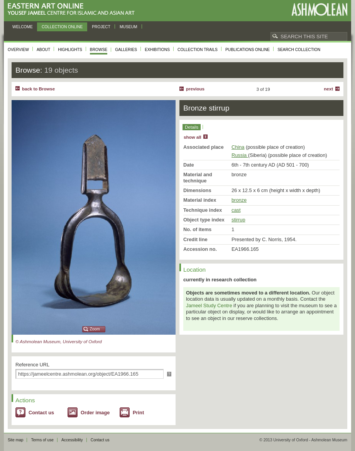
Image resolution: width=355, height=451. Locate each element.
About (43, 50)
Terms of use (42, 440)
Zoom (95, 329)
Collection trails (198, 50)
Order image (95, 412)
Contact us (41, 412)
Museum (128, 27)
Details (191, 127)
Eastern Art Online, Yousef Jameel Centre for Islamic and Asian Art (73, 9)
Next (328, 89)
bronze (239, 200)
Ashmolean (319, 9)
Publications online (247, 50)
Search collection (298, 50)
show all (192, 137)
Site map (15, 440)
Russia (240, 155)
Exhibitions (157, 50)
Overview (18, 50)
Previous (195, 89)
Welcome (22, 27)
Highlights (70, 50)
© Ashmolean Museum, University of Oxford (58, 341)
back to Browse (38, 89)
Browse (99, 50)
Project (101, 27)
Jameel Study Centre (209, 305)
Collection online (62, 27)
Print (138, 412)
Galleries (126, 50)
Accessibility (72, 440)
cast (236, 210)
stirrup (238, 220)
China (238, 147)
